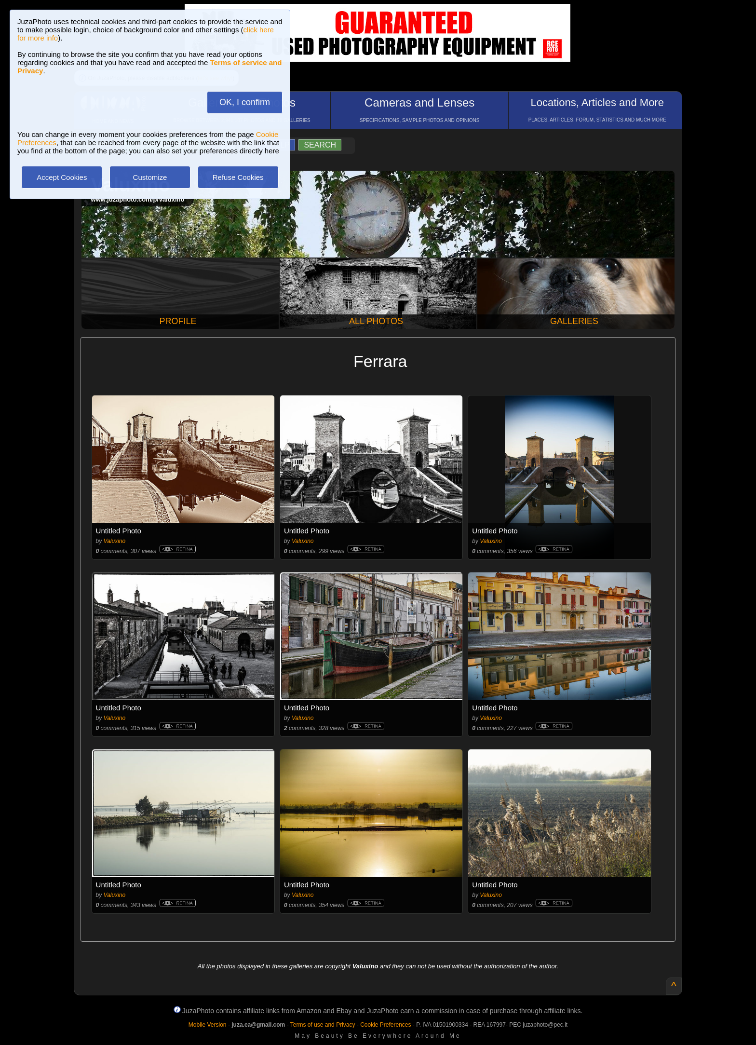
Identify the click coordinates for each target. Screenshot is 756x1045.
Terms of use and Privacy (322, 1024)
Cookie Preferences (385, 1024)
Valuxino (115, 541)
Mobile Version (208, 1024)
